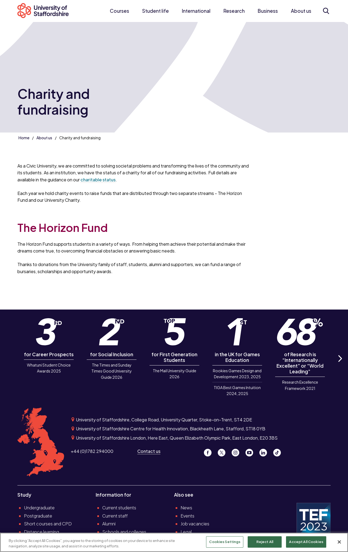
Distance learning (41, 532)
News (186, 507)
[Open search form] (326, 10)
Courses (119, 11)
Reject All (264, 542)
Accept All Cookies (306, 542)
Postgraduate (38, 516)
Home (23, 137)
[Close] (339, 542)
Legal (186, 532)
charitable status (98, 179)
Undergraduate (39, 507)
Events (187, 516)
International (196, 11)
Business (268, 11)
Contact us (148, 451)
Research (234, 11)
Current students (119, 507)
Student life (155, 11)
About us (301, 11)
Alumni (109, 523)
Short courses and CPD (48, 523)
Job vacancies (195, 523)
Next (339, 364)
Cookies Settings (224, 542)
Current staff (115, 516)
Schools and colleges (124, 532)
